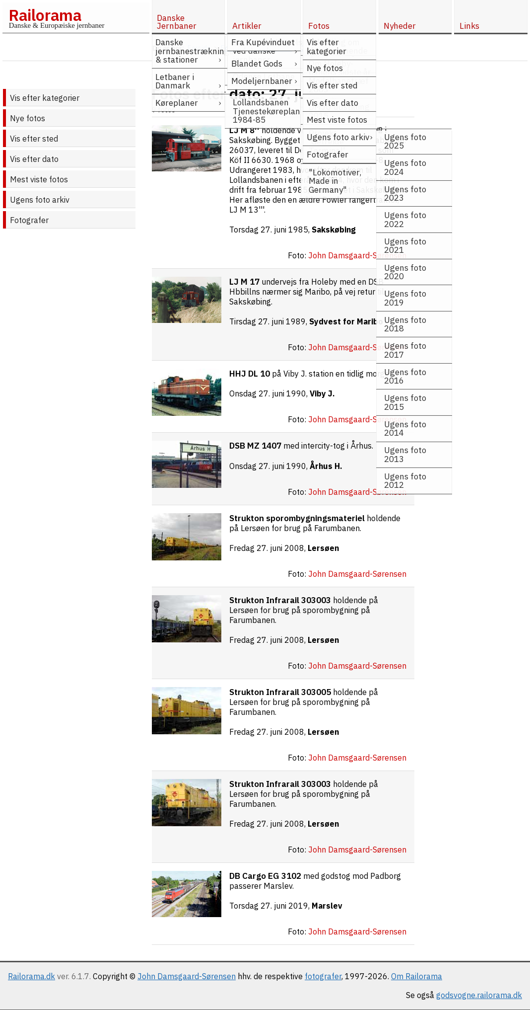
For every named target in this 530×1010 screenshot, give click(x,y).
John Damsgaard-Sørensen (186, 976)
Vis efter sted (34, 139)
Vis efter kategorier (44, 98)
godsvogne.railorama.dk (479, 995)
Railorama (44, 15)
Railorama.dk (31, 976)
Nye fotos (27, 118)
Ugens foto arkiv (39, 200)
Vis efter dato (34, 159)
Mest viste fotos (39, 179)
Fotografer (29, 220)
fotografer (323, 976)
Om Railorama (416, 976)
